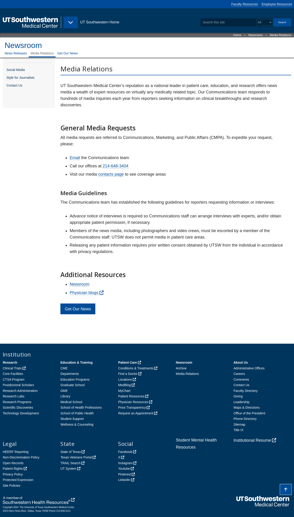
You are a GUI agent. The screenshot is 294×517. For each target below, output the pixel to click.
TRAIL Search (70, 463)
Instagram (125, 463)
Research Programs (17, 402)
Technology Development (21, 413)
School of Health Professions (81, 407)
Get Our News (67, 53)
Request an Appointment (135, 413)
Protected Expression (18, 480)
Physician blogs (84, 292)
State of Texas (70, 452)
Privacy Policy (13, 474)
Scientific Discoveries (18, 407)
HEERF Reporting (15, 452)
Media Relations (280, 35)
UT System (68, 468)
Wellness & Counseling (76, 424)
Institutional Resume (252, 440)
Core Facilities (13, 374)
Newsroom (255, 35)
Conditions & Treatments (135, 368)
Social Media (15, 70)
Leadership (241, 402)
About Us (241, 362)
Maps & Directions (247, 407)
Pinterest (124, 474)
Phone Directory (245, 419)
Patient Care (127, 362)
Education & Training (76, 362)
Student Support (72, 419)
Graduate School (72, 385)
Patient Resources (131, 396)
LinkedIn (124, 480)
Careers (239, 374)
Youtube (124, 468)
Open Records (13, 463)
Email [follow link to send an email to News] (75, 157)
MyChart (124, 391)
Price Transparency (132, 407)
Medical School (71, 402)
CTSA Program (13, 379)
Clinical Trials (12, 368)
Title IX (238, 430)
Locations (125, 379)
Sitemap (239, 424)
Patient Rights (13, 468)
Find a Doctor (127, 374)
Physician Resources (133, 402)
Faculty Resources (244, 4)
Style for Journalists (20, 77)
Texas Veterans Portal (76, 457)
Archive (181, 368)
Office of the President (249, 413)
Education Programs (75, 379)
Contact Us (14, 85)
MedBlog (124, 385)
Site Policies (11, 485)
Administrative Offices (249, 368)
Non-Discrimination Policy (21, 457)
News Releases (16, 53)
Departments (69, 374)
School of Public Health (77, 413)
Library (65, 396)
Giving (238, 396)
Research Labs (13, 396)
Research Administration (20, 391)
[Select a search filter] (264, 22)
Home (237, 35)
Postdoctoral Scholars (18, 385)
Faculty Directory (246, 391)
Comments (241, 379)
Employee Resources (277, 4)
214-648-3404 (115, 166)
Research (10, 362)
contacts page (111, 174)
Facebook (125, 452)
